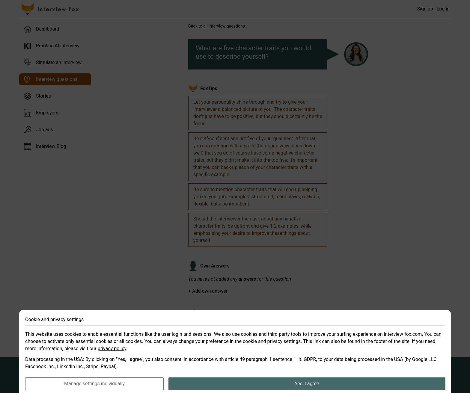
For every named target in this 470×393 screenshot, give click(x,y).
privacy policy (112, 356)
